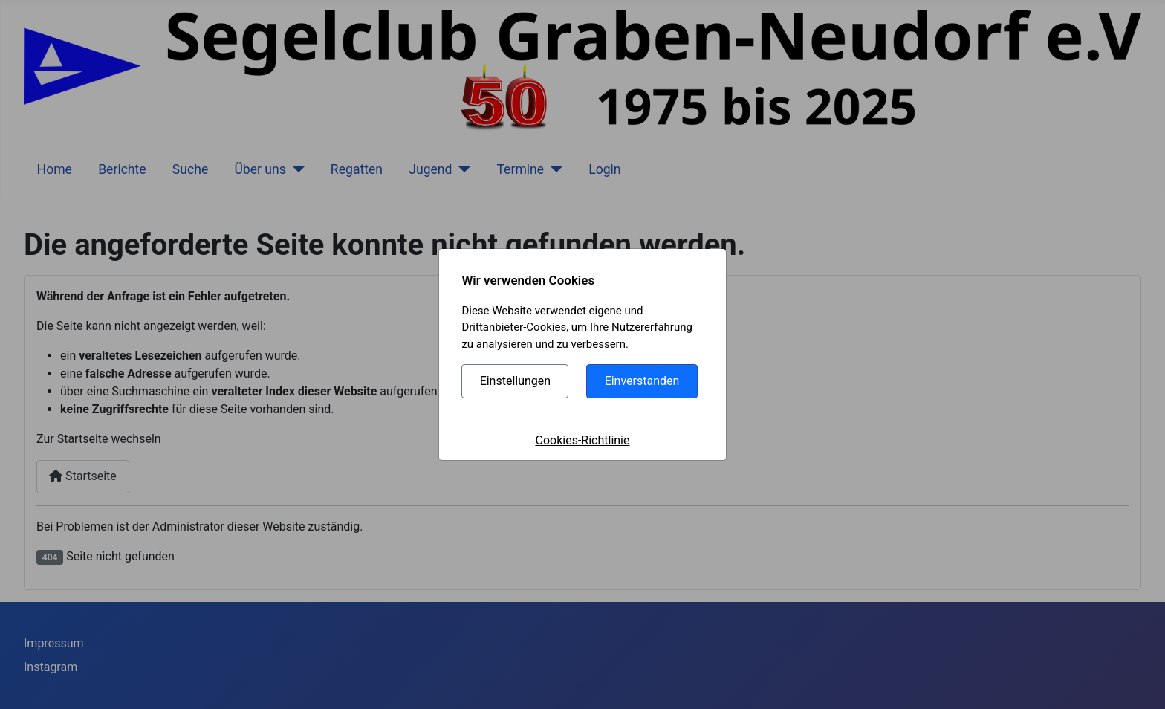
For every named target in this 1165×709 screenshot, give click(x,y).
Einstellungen (515, 381)
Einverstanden (642, 381)
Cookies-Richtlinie (583, 440)
